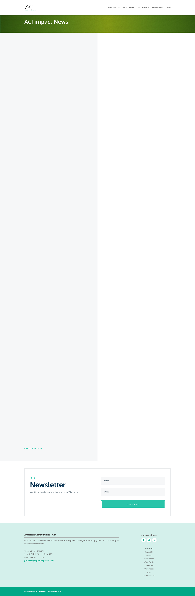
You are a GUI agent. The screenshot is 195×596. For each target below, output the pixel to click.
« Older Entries (33, 448)
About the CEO (149, 575)
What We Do (128, 8)
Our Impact (157, 8)
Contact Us (148, 552)
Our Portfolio (143, 8)
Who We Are (114, 8)
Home (148, 555)
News (168, 8)
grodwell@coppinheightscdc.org (39, 560)
